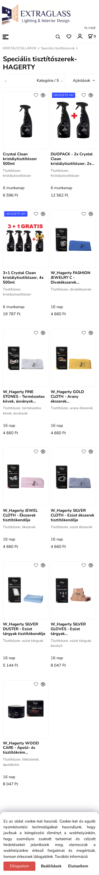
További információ (71, 856)
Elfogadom (19, 866)
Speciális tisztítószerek (58, 48)
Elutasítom (78, 866)
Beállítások (51, 866)
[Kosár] (92, 36)
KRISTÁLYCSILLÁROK (19, 48)
